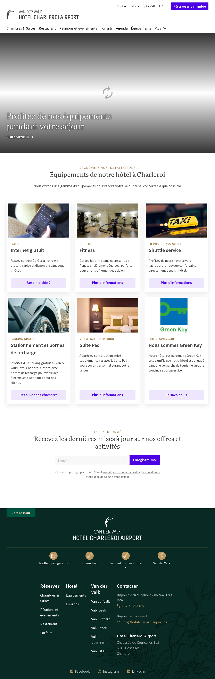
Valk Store (99, 627)
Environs (72, 604)
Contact (122, 6)
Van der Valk (161, 558)
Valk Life (97, 651)
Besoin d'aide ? (39, 282)
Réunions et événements (78, 28)
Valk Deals (99, 610)
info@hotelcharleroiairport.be (142, 622)
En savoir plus (176, 394)
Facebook (80, 671)
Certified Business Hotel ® (126, 561)
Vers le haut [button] (21, 513)
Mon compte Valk (143, 6)
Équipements (141, 28)
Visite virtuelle (20, 137)
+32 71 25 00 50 (131, 606)
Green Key (89, 558)
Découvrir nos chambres (38, 394)
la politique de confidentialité (121, 472)
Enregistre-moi (145, 459)
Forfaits (106, 28)
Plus (161, 28)
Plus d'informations (107, 282)
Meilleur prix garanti (53, 558)
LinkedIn (136, 671)
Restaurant (47, 28)
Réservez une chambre (190, 6)
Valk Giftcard (100, 619)
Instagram (108, 671)
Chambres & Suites (21, 28)
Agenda (122, 28)
